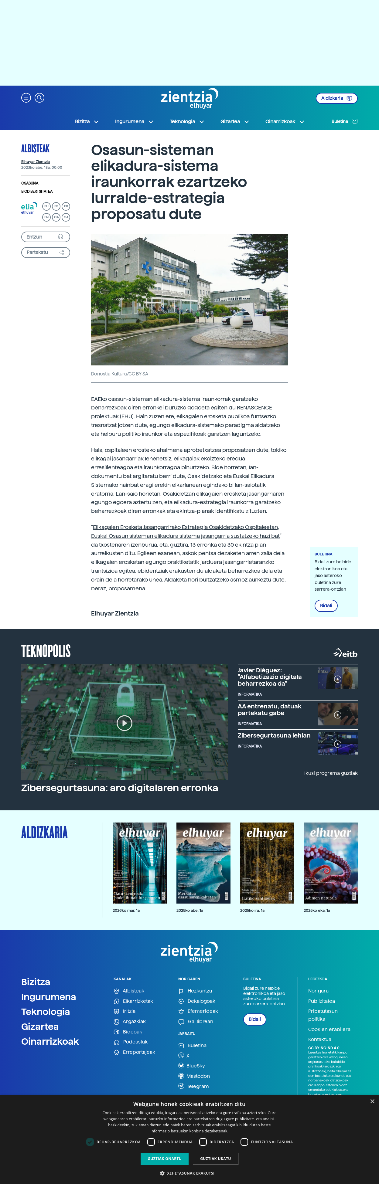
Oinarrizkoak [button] (285, 122)
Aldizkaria (336, 98)
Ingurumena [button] (134, 122)
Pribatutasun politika (323, 1015)
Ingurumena (48, 996)
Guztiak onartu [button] (165, 1158)
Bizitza (35, 981)
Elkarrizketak (133, 1001)
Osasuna (29, 183)
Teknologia (45, 1011)
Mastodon (194, 1076)
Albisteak (35, 148)
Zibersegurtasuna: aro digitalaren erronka (119, 788)
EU (46, 206)
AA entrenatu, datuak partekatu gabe (270, 710)
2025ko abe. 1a (189, 910)
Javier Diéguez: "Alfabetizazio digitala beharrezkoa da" (270, 677)
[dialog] (189, 1139)
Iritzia (124, 1011)
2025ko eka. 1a (317, 910)
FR (66, 206)
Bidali (326, 606)
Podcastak (131, 1042)
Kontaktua (319, 1039)
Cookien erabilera (329, 1029)
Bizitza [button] (87, 122)
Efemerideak (198, 1011)
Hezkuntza (195, 991)
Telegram (193, 1086)
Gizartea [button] (235, 122)
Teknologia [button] (187, 122)
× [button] (372, 1101)
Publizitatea (321, 1001)
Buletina (345, 121)
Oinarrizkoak (50, 1041)
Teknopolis (46, 650)
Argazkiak (130, 1022)
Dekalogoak (196, 1001)
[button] (26, 97)
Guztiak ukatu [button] (215, 1158)
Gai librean (195, 1022)
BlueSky (191, 1066)
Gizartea (40, 1026)
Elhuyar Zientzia (35, 162)
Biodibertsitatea (37, 191)
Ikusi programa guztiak (331, 773)
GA (66, 217)
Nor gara (318, 991)
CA (56, 217)
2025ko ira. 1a (252, 910)
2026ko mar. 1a (126, 910)
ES (56, 206)
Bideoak (128, 1032)
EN (46, 217)
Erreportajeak (134, 1052)
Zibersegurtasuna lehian (274, 735)
